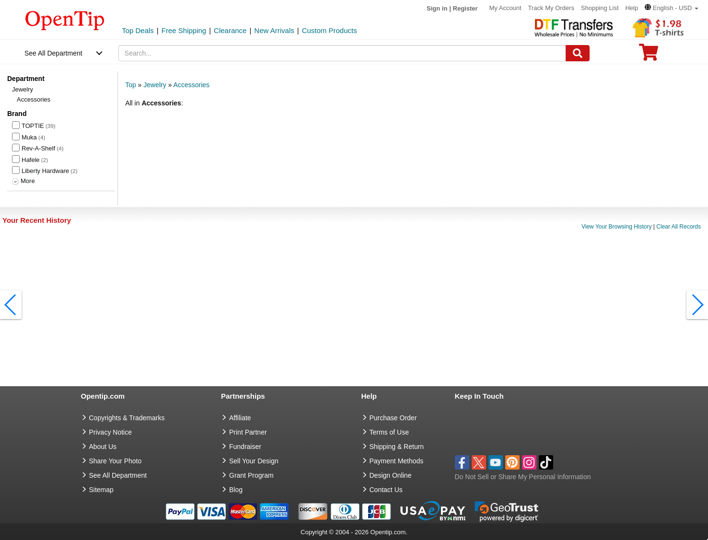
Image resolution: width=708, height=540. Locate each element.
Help (631, 7)
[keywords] (342, 53)
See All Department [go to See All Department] (118, 475)
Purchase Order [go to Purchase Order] (393, 418)
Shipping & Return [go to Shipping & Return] (397, 446)
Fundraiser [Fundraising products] (245, 446)
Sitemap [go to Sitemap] (101, 490)
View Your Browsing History (616, 226)
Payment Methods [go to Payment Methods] (397, 461)
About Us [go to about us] (103, 446)
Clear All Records (678, 226)
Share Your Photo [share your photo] (115, 461)
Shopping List (600, 7)
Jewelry (22, 89)
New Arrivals (274, 30)
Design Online (391, 475)
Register (465, 8)
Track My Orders (551, 7)
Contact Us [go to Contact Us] (386, 490)
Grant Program (251, 475)
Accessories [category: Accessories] (191, 85)
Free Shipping (184, 30)
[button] (671, 7)
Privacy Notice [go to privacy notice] (110, 432)
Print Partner (248, 432)
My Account (505, 7)
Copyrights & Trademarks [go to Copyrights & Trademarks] (127, 418)
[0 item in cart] (648, 55)
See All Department (53, 53)
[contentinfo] (65, 19)
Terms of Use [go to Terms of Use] (389, 432)
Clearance (230, 30)
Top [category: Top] (130, 85)
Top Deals (138, 30)
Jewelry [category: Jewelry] (154, 85)
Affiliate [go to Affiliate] (240, 418)
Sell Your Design (254, 461)
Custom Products (329, 30)
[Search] (578, 53)
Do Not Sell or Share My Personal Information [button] (523, 477)
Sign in (437, 8)
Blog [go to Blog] (236, 490)
